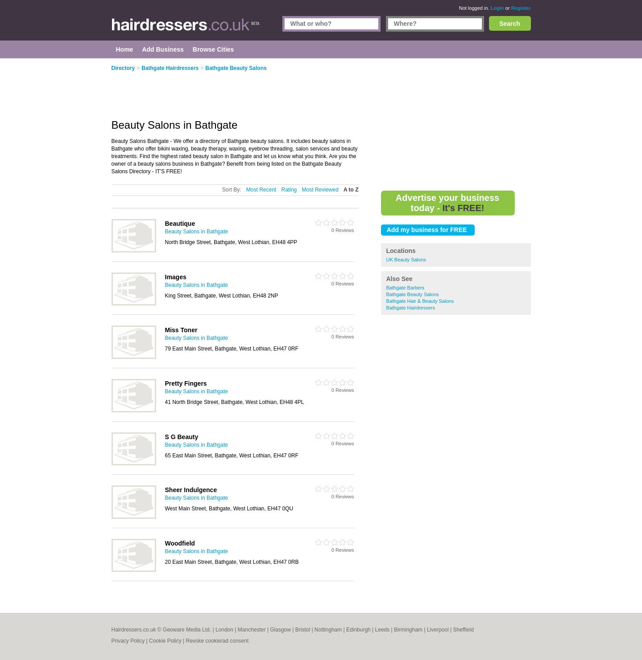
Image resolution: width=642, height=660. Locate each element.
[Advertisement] (456, 124)
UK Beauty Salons (406, 259)
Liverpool (438, 630)
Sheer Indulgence (191, 489)
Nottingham (328, 630)
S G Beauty (182, 436)
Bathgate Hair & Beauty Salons (420, 301)
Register (520, 8)
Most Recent (261, 190)
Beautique (180, 223)
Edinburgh (358, 630)
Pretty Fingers (186, 383)
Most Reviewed (320, 190)
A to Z (351, 190)
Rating (289, 190)
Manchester (252, 630)
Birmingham (408, 630)
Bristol (302, 630)
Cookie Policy (165, 641)
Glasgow (280, 630)
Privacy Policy (128, 641)
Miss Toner (181, 330)
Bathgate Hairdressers (410, 307)
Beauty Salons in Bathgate (196, 231)
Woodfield (180, 543)
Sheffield (463, 630)
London (224, 630)
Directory (123, 68)
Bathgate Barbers (405, 287)
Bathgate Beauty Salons (412, 294)
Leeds (382, 630)
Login (497, 8)
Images (175, 277)
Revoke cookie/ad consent (217, 641)
